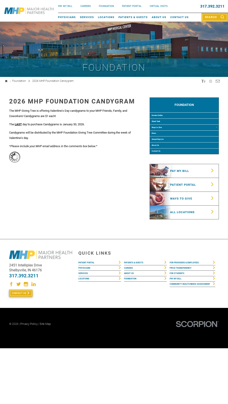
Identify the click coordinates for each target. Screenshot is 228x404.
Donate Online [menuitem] (163, 122)
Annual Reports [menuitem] (164, 164)
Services (87, 17)
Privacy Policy (29, 379)
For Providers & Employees (190, 315)
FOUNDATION (106, 6)
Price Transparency (185, 322)
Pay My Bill (178, 337)
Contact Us (179, 17)
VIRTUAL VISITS (159, 6)
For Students (180, 329)
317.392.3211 (212, 6)
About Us (159, 17)
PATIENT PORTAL (132, 6)
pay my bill (65, 6)
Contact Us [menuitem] (160, 185)
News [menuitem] (157, 153)
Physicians (67, 17)
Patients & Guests (133, 17)
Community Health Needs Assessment (189, 346)
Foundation (19, 80)
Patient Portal (89, 315)
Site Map (45, 379)
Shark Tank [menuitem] (161, 132)
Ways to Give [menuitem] (162, 143)
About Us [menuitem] (159, 174)
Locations (106, 17)
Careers (85, 6)
